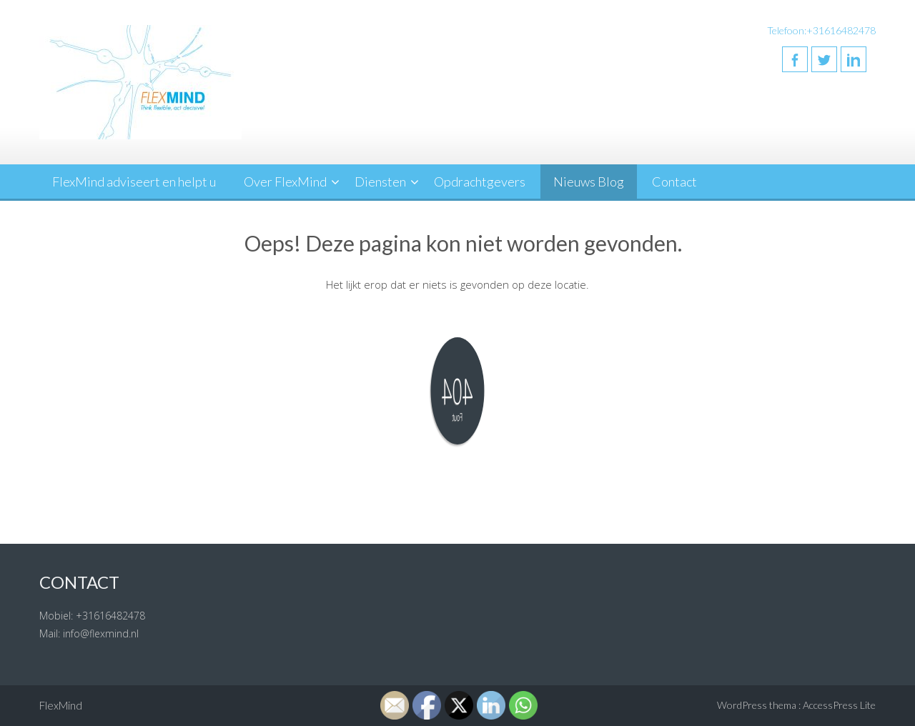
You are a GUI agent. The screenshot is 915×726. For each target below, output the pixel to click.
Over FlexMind (285, 181)
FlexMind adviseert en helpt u (134, 181)
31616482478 (113, 615)
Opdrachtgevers (479, 181)
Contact (674, 181)
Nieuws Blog (588, 181)
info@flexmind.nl (101, 633)
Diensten (380, 181)
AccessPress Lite (839, 705)
